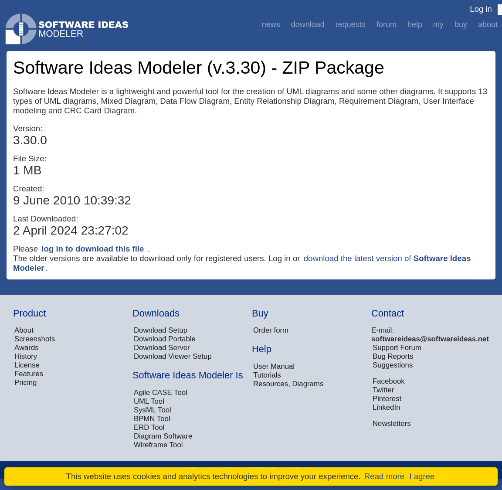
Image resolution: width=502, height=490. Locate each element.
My (438, 24)
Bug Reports (393, 356)
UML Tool (149, 401)
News (271, 24)
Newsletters (392, 423)
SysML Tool (152, 410)
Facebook (389, 381)
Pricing (25, 382)
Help (414, 24)
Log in (481, 9)
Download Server (162, 348)
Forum (386, 24)
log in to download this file (92, 248)
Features (28, 374)
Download (308, 24)
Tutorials (267, 375)
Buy (461, 24)
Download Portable (165, 339)
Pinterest (387, 399)
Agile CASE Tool (160, 392)
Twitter (383, 390)
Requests (351, 24)
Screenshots (34, 339)
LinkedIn (386, 407)
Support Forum (397, 348)
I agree (421, 476)
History (25, 356)
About (488, 24)
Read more (384, 476)
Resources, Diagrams (288, 384)
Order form (270, 330)
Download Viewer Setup (173, 356)
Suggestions (393, 365)
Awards (26, 348)
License (27, 365)
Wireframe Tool (158, 445)
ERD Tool (149, 427)
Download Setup (160, 330)
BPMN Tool (152, 419)
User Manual (274, 366)
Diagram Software (163, 436)
